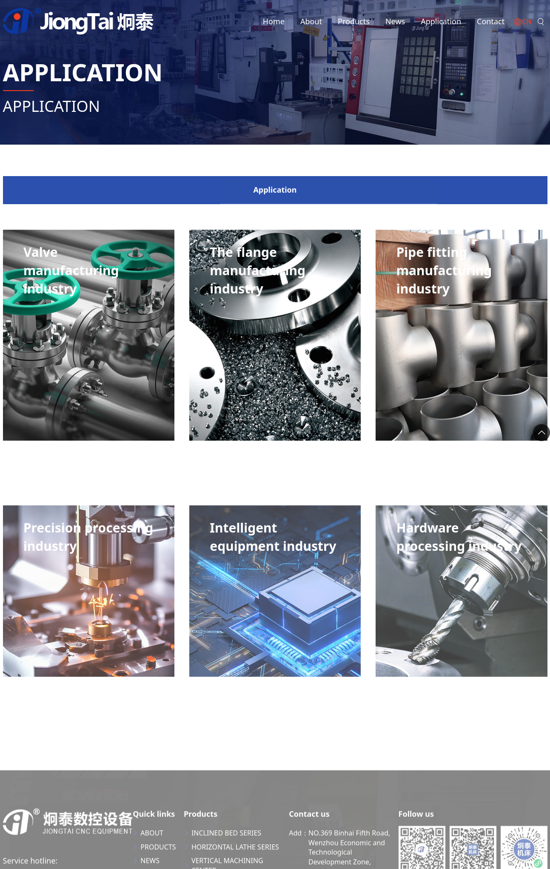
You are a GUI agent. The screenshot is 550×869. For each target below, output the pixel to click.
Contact (490, 21)
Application (441, 21)
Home (274, 21)
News (395, 21)
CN (522, 22)
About (311, 21)
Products (354, 21)
